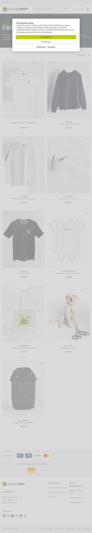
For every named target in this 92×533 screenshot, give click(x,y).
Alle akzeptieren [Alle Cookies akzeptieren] (46, 37)
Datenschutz (41, 47)
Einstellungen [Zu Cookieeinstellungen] (46, 42)
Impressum (51, 47)
